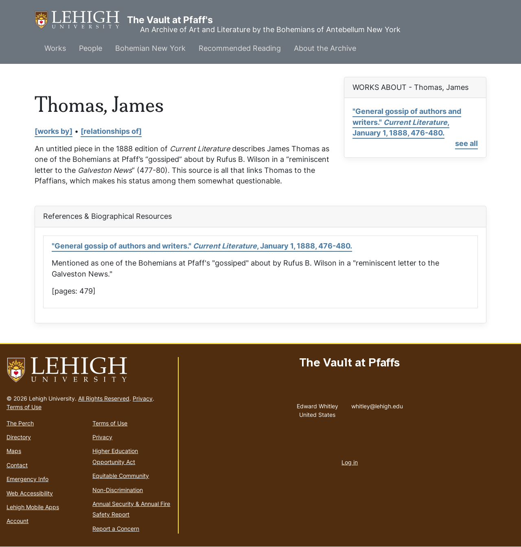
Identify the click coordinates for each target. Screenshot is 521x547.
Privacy (143, 398)
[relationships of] (111, 131)
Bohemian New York (150, 48)
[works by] (53, 131)
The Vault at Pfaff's (81, 20)
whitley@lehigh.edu (377, 404)
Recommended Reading (240, 48)
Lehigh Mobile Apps (33, 507)
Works (55, 48)
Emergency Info (27, 479)
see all (466, 143)
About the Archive (325, 48)
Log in (349, 462)
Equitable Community (120, 475)
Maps (14, 451)
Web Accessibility (30, 493)
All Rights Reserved (103, 398)
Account (17, 521)
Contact (17, 465)
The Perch (20, 423)
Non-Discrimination (117, 490)
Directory (19, 437)
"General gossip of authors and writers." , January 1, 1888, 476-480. (406, 122)
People (90, 48)
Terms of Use (24, 407)
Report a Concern (115, 528)
